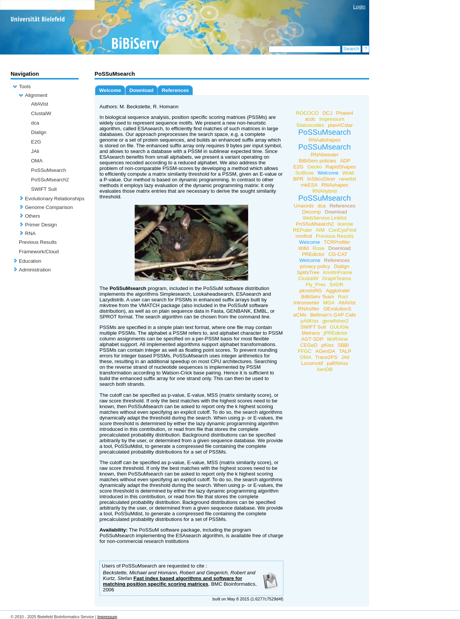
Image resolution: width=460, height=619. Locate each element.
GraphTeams (336, 278)
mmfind (303, 236)
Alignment (36, 95)
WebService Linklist (325, 218)
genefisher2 (335, 321)
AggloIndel (338, 290)
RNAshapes (335, 185)
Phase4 (344, 113)
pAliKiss (309, 321)
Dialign (39, 132)
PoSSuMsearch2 (50, 179)
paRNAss (337, 363)
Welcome (110, 90)
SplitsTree (308, 272)
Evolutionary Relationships (54, 198)
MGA (328, 303)
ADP (345, 161)
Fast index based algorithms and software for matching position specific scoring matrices (172, 581)
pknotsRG (311, 290)
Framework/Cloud (39, 251)
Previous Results (38, 242)
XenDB (325, 369)
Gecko (314, 167)
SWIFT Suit (44, 189)
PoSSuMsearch (48, 170)
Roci (343, 296)
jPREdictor (336, 333)
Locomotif (312, 363)
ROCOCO (307, 113)
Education (30, 261)
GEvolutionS (337, 309)
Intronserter (306, 303)
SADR (336, 284)
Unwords (304, 206)
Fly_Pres (316, 284)
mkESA (309, 185)
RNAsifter (308, 309)
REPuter (302, 230)
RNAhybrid (324, 191)
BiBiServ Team (317, 296)
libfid (303, 248)
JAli (35, 151)
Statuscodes (310, 125)
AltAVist (39, 104)
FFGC (304, 351)
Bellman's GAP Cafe (333, 315)
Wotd (348, 173)
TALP (345, 351)
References (175, 90)
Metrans (310, 333)
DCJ (327, 113)
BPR (298, 179)
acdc (310, 119)
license (345, 224)
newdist (347, 179)
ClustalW (41, 113)
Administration (35, 270)
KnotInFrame (337, 272)
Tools (25, 86)
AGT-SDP (312, 339)
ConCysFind (342, 230)
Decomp (311, 212)
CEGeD (309, 345)
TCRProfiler (337, 242)
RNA (30, 233)
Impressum (331, 119)
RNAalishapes (324, 140)
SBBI (343, 345)
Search (351, 48)
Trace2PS (326, 357)
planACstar (340, 125)
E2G (36, 142)
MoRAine (337, 339)
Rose (319, 248)
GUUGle (339, 327)
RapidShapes (341, 167)
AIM (320, 230)
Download (141, 90)
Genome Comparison (49, 207)
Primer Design (41, 225)
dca (35, 123)
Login (359, 6)
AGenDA (325, 351)
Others (32, 216)
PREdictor (313, 254)
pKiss (327, 345)
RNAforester (324, 154)
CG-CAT (337, 254)
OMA (36, 161)
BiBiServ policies (317, 161)
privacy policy (315, 266)
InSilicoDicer (321, 179)
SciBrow (304, 173)
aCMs (299, 315)
